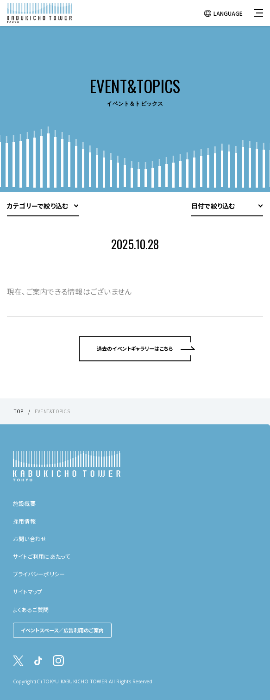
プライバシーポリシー (39, 574)
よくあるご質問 (31, 609)
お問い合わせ (29, 538)
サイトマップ (27, 591)
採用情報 (24, 521)
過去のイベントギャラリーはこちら (135, 348)
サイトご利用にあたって (41, 556)
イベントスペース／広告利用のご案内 (62, 630)
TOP (19, 411)
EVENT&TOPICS (52, 411)
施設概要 (24, 503)
